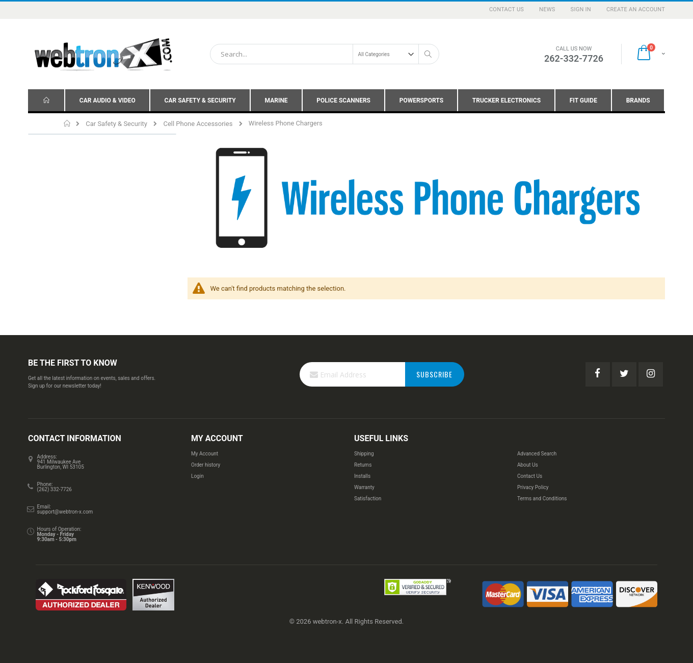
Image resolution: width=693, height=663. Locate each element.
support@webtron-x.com (65, 512)
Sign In (581, 9)
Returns (362, 465)
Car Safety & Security (116, 123)
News (547, 9)
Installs (362, 476)
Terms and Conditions (542, 498)
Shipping (364, 453)
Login (197, 476)
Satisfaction (367, 498)
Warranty (364, 487)
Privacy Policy (533, 487)
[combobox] (324, 54)
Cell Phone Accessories (197, 123)
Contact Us (506, 9)
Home (67, 123)
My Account (204, 453)
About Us (527, 465)
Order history (205, 465)
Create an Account (635, 9)
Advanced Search (536, 453)
